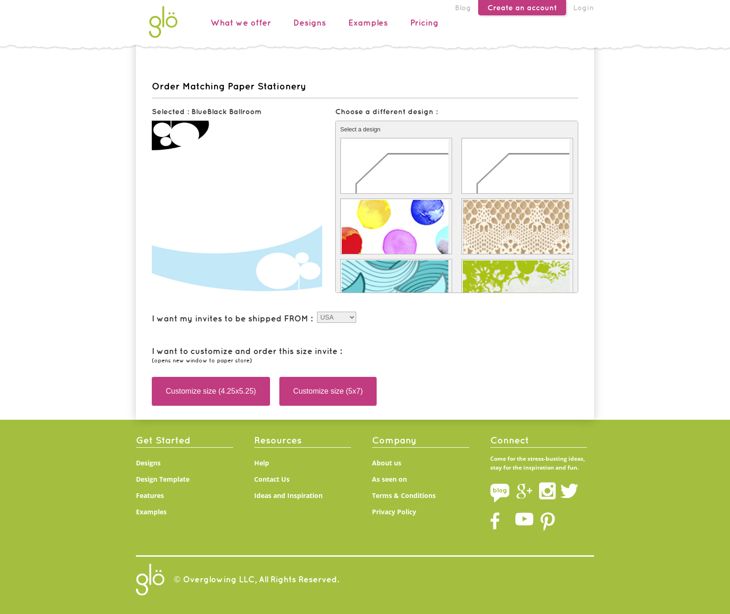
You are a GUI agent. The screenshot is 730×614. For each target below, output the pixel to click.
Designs (309, 22)
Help (261, 462)
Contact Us (272, 479)
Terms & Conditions (404, 495)
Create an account (522, 7)
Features (150, 495)
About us (386, 462)
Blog (463, 7)
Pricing (424, 22)
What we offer (240, 22)
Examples (368, 22)
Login (583, 7)
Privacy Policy (394, 511)
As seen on (389, 479)
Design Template (162, 479)
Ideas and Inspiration (288, 495)
